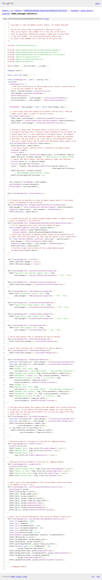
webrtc (5, 10)
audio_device (86, 10)
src (12, 10)
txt (93, 577)
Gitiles (13, 577)
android (5, 13)
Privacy (18, 577)
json (98, 577)
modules (75, 10)
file (46, 19)
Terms (25, 577)
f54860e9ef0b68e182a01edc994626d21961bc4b (45, 10)
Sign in (97, 3)
